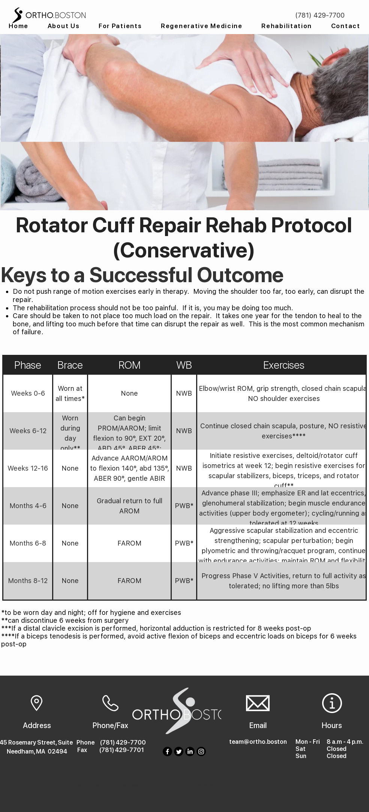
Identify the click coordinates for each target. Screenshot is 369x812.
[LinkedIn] (190, 751)
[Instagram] (201, 751)
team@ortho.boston (258, 741)
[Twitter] (178, 751)
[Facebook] (167, 751)
